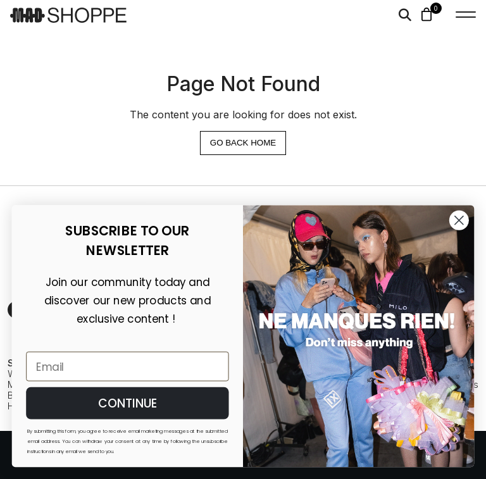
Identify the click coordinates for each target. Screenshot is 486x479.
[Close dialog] (459, 220)
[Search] (405, 15)
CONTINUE (128, 403)
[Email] (127, 367)
